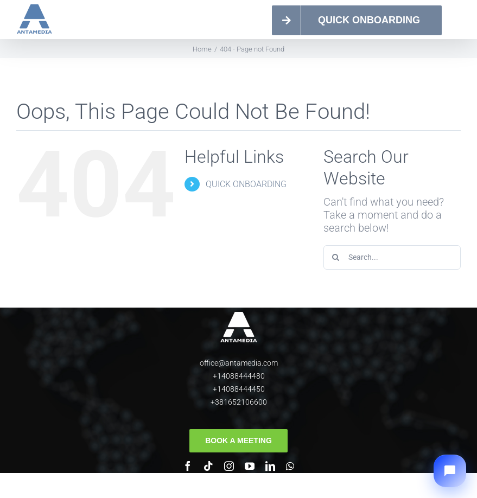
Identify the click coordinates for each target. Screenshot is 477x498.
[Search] (335, 257)
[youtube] (250, 466)
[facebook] (188, 466)
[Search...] (392, 257)
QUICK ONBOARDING (246, 184)
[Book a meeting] (238, 440)
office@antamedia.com (239, 363)
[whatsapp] (290, 466)
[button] (450, 471)
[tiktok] (208, 466)
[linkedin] (270, 466)
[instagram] (229, 466)
